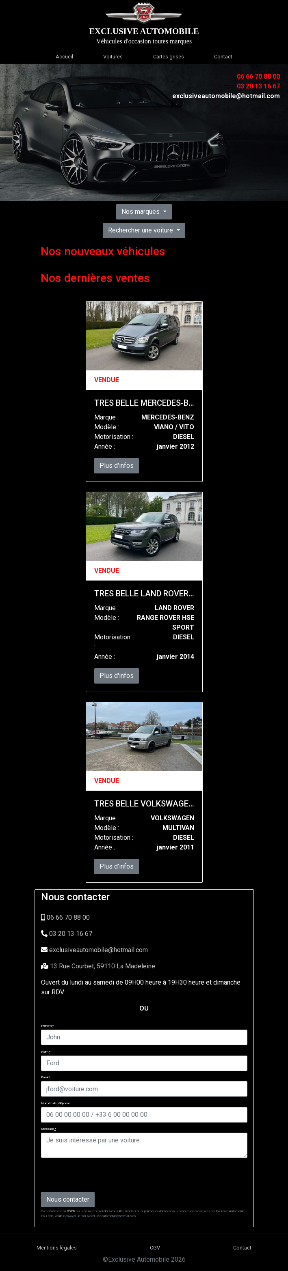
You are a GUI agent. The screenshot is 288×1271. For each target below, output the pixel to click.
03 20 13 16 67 (70, 934)
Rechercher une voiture (141, 230)
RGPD (71, 1211)
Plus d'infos (117, 465)
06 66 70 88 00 (68, 917)
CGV (155, 1248)
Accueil (64, 57)
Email (45, 1077)
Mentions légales (57, 1248)
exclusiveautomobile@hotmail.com (98, 950)
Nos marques (141, 211)
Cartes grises (168, 57)
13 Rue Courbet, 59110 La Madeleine (102, 966)
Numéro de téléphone (55, 1103)
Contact (223, 57)
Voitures (113, 57)
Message (48, 1129)
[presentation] (103, 1174)
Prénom (47, 1026)
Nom (45, 1052)
